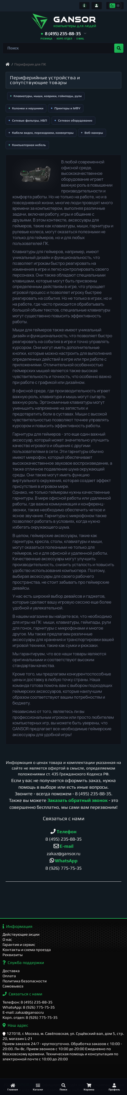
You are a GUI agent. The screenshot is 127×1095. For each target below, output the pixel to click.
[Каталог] (38, 1087)
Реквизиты (13, 955)
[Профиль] (114, 1087)
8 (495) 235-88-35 (93, 793)
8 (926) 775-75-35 (63, 868)
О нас (7, 939)
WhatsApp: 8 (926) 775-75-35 (29, 1007)
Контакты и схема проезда (27, 949)
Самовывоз (13, 986)
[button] (63, 33)
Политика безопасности (25, 981)
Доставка (11, 971)
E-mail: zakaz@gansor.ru (23, 1012)
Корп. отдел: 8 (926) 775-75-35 (30, 1017)
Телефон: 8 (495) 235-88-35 (28, 1002)
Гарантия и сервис (19, 944)
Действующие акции (21, 934)
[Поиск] (63, 1087)
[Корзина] (89, 1087)
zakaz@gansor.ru (63, 853)
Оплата (9, 976)
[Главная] (13, 1087)
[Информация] (84, 5)
